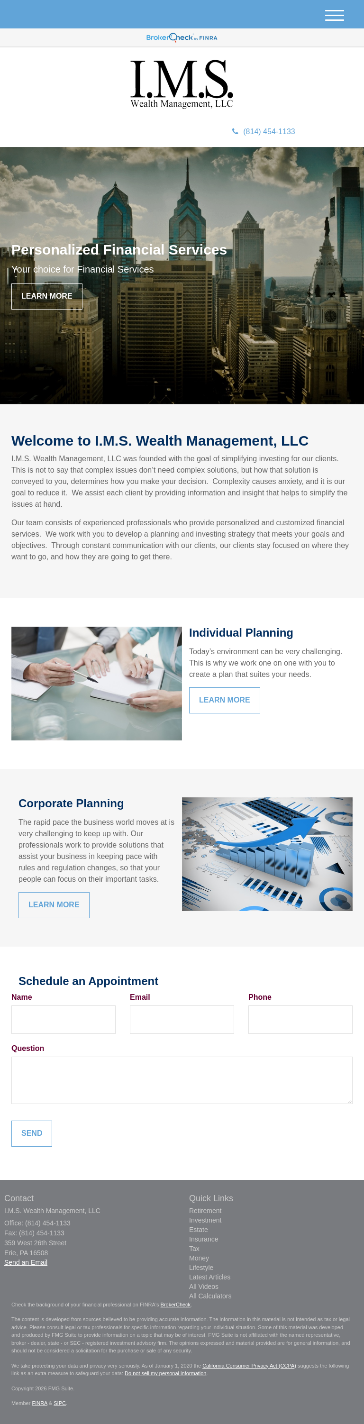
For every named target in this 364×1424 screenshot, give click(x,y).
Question (27, 1048)
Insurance (203, 1239)
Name (21, 997)
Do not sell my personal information (165, 1373)
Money (199, 1258)
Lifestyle (201, 1267)
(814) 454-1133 (263, 132)
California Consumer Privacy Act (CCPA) (249, 1366)
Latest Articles (209, 1277)
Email (140, 997)
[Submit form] (31, 1134)
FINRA (39, 1403)
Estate (198, 1229)
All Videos (203, 1286)
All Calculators (210, 1296)
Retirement (205, 1210)
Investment (205, 1220)
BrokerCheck (176, 1304)
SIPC (60, 1403)
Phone (260, 997)
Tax (194, 1248)
